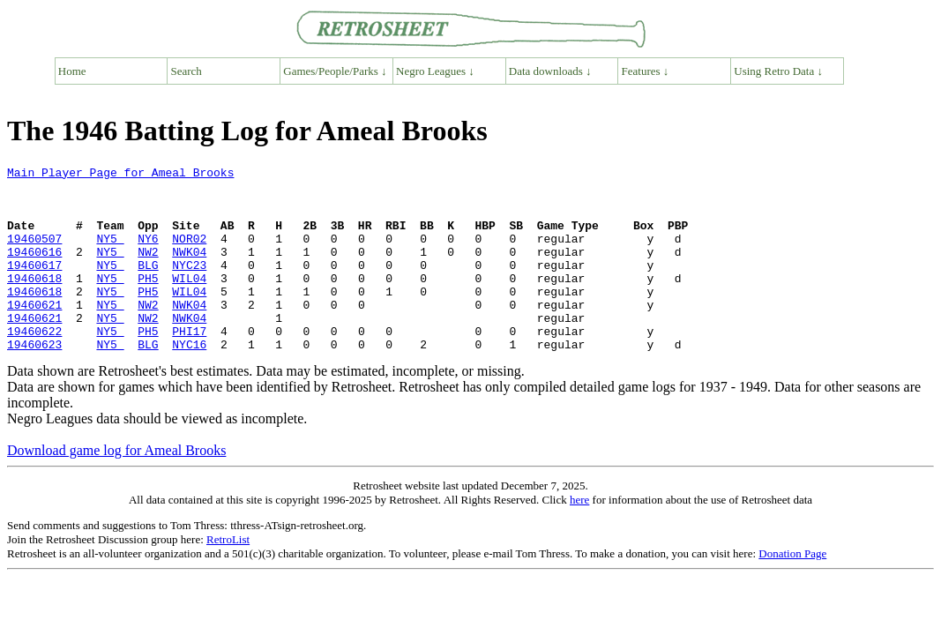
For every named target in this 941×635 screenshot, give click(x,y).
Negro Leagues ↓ (435, 71)
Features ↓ (645, 71)
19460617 (34, 286)
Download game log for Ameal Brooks (116, 487)
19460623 (34, 381)
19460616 (34, 270)
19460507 (34, 254)
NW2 (148, 270)
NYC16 (189, 381)
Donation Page (792, 590)
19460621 (34, 333)
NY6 (148, 254)
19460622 (34, 365)
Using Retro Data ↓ (778, 71)
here (579, 536)
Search (186, 71)
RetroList (228, 576)
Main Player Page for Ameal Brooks (120, 175)
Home (72, 71)
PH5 (148, 302)
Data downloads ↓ (550, 71)
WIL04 (189, 302)
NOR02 (189, 254)
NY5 (109, 254)
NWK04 (189, 270)
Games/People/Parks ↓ (334, 71)
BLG (148, 286)
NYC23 (189, 286)
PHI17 (189, 365)
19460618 (34, 302)
